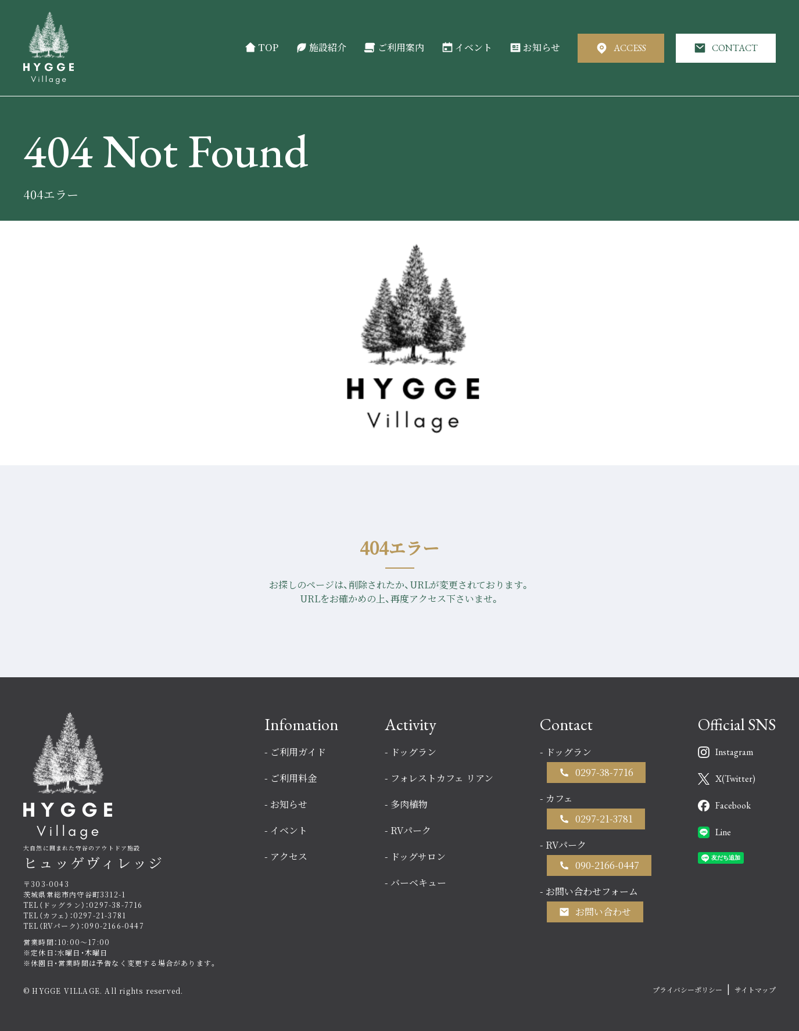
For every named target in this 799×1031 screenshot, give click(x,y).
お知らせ (535, 47)
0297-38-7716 (604, 772)
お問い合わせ (603, 911)
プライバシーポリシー (687, 989)
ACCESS (621, 48)
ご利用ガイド (298, 752)
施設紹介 (321, 47)
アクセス (288, 856)
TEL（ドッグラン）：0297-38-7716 (83, 905)
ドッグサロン (418, 856)
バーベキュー (418, 882)
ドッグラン (413, 752)
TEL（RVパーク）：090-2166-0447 (83, 926)
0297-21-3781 (604, 818)
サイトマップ (755, 989)
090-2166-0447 (607, 865)
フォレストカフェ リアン (441, 778)
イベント (467, 47)
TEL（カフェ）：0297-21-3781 (74, 915)
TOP (261, 47)
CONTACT (726, 48)
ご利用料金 (293, 778)
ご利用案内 (394, 47)
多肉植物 (409, 804)
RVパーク (410, 830)
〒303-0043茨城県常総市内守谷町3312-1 (74, 889)
